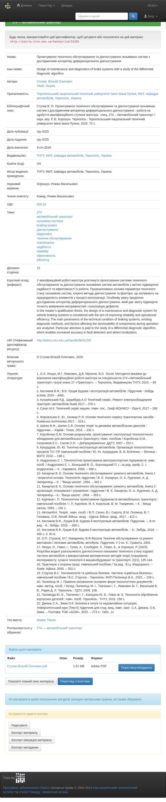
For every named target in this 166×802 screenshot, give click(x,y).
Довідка (66, 5)
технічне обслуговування (54, 238)
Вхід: (151, 16)
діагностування (47, 229)
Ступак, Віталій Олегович (54, 81)
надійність (44, 247)
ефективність (46, 255)
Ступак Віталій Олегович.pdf (27, 666)
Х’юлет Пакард (29, 792)
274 (39, 212)
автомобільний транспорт (55, 216)
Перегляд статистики (75, 681)
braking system (47, 225)
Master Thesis (46, 620)
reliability (42, 251)
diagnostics (44, 234)
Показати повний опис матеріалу (31, 681)
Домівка (24, 5)
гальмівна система (50, 221)
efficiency (43, 260)
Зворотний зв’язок (55, 792)
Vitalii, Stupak (46, 86)
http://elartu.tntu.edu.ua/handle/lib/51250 (64, 340)
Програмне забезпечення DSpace (26, 787)
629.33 (41, 204)
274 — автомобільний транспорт (36, 22)
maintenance (45, 242)
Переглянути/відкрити (136, 667)
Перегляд (46, 5)
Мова (153, 5)
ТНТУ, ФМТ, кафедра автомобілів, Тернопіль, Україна (74, 155)
